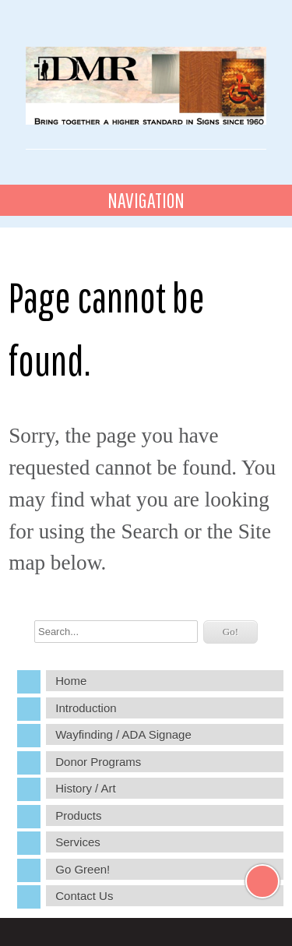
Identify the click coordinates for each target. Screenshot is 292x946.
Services (77, 842)
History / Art (85, 788)
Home (70, 680)
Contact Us (84, 895)
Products (78, 815)
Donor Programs (98, 761)
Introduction (85, 708)
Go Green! (82, 869)
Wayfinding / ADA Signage (123, 734)
